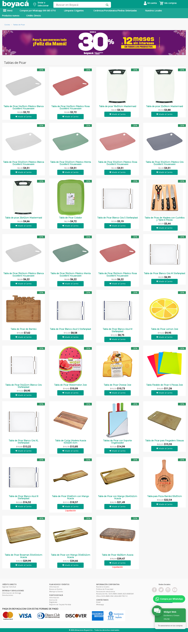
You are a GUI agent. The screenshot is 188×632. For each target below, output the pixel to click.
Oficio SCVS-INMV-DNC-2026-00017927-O (111, 596)
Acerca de (53, 600)
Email (98, 602)
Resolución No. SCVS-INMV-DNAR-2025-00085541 (115, 594)
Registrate (53, 602)
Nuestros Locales (153, 10)
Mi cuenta (150, 3)
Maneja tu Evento (56, 591)
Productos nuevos (10, 15)
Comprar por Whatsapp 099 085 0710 (38, 10)
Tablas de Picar (19, 24)
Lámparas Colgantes (74, 10)
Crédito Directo (33, 15)
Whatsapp (100, 604)
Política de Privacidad (104, 589)
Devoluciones (7, 595)
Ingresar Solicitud (9, 587)
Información (54, 587)
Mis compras (168, 3)
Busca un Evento (55, 589)
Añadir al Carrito (23, 116)
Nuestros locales (102, 587)
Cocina (7, 24)
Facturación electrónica (105, 591)
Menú (7, 10)
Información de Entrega (11, 593)
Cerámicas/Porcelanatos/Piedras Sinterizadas (115, 10)
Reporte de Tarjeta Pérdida (60, 604)
